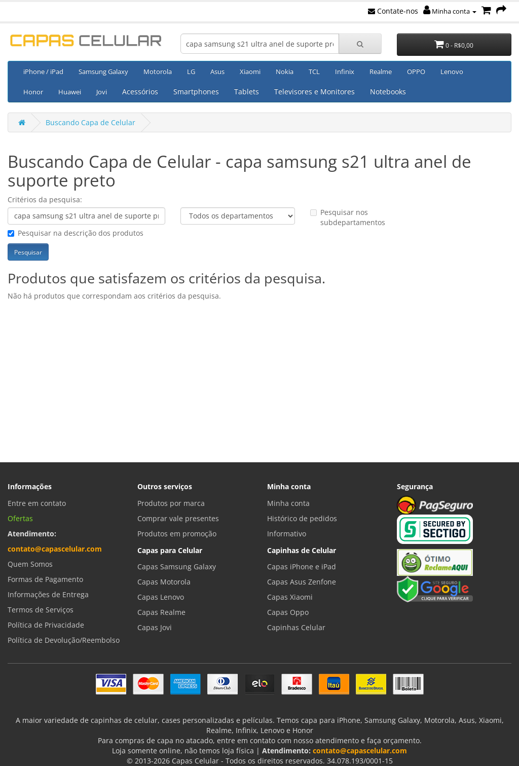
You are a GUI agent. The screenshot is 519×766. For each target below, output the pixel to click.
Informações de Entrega (48, 594)
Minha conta (449, 11)
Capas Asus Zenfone (301, 582)
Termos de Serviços (40, 609)
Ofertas (20, 518)
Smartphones (196, 91)
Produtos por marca (171, 503)
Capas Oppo (288, 612)
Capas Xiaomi (290, 597)
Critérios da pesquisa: (45, 199)
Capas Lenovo (160, 597)
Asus (217, 71)
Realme (380, 71)
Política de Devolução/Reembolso (64, 640)
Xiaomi (250, 71)
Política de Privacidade (46, 625)
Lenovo (451, 71)
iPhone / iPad (43, 71)
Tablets (246, 91)
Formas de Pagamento (45, 579)
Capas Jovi (154, 627)
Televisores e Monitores (314, 91)
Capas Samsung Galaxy (176, 566)
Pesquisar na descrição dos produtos (75, 233)
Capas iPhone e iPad (301, 566)
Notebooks (388, 91)
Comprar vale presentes (178, 518)
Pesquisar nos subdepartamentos (347, 217)
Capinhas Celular (296, 627)
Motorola (157, 71)
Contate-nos (393, 11)
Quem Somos (30, 564)
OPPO (416, 71)
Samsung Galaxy (103, 71)
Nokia (284, 71)
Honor (33, 91)
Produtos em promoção (176, 533)
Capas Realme (161, 612)
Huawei (69, 91)
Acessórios (140, 91)
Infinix (344, 71)
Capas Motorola (164, 582)
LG (191, 71)
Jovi (101, 91)
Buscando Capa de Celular (90, 122)
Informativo (286, 533)
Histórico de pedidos (302, 518)
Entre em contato (37, 503)
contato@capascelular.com (55, 549)
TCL (314, 71)
